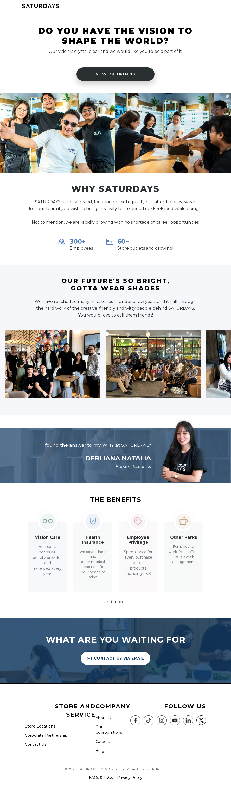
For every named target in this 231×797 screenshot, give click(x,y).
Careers (102, 741)
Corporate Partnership (46, 735)
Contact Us (35, 744)
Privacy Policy (129, 777)
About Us (104, 718)
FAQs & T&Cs (101, 777)
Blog (100, 750)
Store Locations (40, 726)
